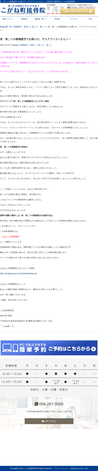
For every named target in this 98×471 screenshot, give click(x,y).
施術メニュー (8, 19)
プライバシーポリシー (61, 468)
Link (70, 411)
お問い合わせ (49, 421)
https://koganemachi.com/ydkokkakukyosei (18, 273)
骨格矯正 (24, 19)
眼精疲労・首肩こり (22, 27)
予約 (90, 19)
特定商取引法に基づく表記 (79, 468)
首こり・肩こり (39, 27)
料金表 (57, 19)
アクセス (73, 19)
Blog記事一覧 (6, 27)
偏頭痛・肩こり (41, 19)
